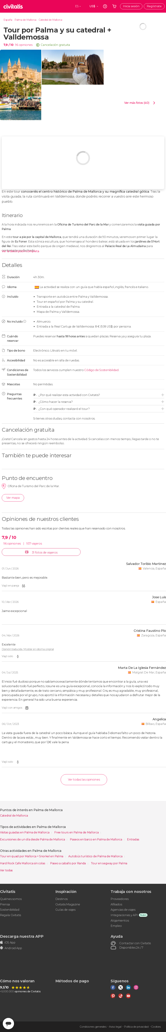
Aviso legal (115, 1026)
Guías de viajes (65, 909)
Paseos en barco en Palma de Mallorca (96, 839)
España (7, 19)
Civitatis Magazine (67, 904)
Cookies (156, 1026)
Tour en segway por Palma (109, 863)
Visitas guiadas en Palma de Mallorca (25, 832)
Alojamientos (120, 920)
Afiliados (116, 904)
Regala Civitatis (10, 915)
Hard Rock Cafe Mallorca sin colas (23, 863)
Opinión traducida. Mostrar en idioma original (28, 649)
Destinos (61, 899)
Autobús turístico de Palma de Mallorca (95, 856)
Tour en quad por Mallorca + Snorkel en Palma (32, 856)
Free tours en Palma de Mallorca (76, 832)
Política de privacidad (136, 1026)
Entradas (133, 839)
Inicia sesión (131, 6)
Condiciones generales (93, 1026)
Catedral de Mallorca (50, 19)
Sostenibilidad (9, 909)
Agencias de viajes (123, 909)
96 (16, 45)
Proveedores (119, 899)
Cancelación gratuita (55, 45)
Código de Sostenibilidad (101, 370)
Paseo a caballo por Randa (68, 863)
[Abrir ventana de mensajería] (8, 1023)
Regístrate (154, 6)
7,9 (8, 45)
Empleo (116, 926)
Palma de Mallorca (25, 19)
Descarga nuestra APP (22, 936)
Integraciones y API (124, 915)
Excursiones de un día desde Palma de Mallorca (33, 839)
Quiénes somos (11, 899)
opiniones (26, 45)
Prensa (5, 904)
